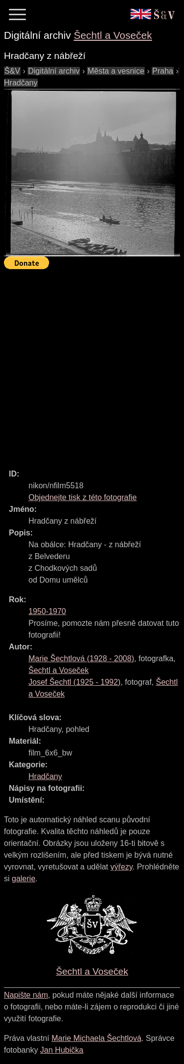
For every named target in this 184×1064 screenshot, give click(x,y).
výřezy (121, 867)
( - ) (81, 658)
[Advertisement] (92, 365)
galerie (23, 878)
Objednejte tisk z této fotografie (82, 497)
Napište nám (26, 995)
